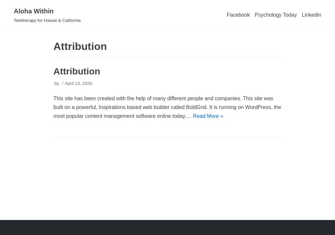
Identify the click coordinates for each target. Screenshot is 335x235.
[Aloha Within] (47, 15)
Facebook (238, 15)
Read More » (208, 116)
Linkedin (311, 15)
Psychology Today (276, 15)
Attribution (76, 71)
